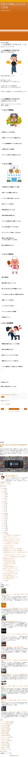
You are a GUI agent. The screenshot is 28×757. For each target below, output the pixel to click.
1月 (5, 511)
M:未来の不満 (4, 733)
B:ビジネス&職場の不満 (6, 722)
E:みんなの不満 (4, 725)
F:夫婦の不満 (4, 727)
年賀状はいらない (7, 565)
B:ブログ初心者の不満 (6, 723)
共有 (3, 396)
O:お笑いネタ (4, 739)
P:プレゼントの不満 (5, 740)
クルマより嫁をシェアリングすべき (11, 570)
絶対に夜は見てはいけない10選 (10, 573)
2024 (4, 488)
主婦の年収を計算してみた (9, 560)
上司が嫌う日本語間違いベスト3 (11, 566)
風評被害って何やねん (8, 547)
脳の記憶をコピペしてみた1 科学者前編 (13, 550)
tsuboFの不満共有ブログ (12, 476)
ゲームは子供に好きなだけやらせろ (11, 541)
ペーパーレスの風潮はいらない (10, 571)
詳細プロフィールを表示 (5, 483)
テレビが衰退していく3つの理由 (11, 543)
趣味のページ (4, 747)
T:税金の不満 (4, 742)
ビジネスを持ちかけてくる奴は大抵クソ (12, 535)
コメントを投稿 (5, 404)
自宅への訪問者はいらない (9, 575)
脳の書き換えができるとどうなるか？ (12, 540)
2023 (4, 491)
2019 (4, 532)
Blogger (16, 755)
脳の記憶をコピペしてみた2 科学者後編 (13, 548)
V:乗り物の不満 (4, 744)
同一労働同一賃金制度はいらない (11, 577)
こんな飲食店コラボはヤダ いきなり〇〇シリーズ (15, 554)
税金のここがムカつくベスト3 (10, 568)
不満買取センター (5, 749)
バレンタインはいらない (9, 545)
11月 (5, 494)
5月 (5, 506)
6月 (5, 504)
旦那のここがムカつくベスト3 (10, 536)
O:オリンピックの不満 (6, 737)
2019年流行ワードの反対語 (10, 563)
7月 (5, 499)
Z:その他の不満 (4, 745)
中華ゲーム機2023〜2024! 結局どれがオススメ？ (12, 621)
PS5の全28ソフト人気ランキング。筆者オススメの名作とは (14, 711)
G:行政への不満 (4, 728)
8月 (5, 498)
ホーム (14, 408)
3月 (5, 526)
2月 (5, 510)
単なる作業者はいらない (9, 578)
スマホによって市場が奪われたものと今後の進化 (14, 556)
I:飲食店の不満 (4, 730)
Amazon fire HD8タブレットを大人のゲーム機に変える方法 (14, 674)
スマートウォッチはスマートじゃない (12, 538)
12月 (5, 493)
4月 (5, 489)
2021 (4, 501)
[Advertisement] (14, 26)
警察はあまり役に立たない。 (10, 558)
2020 (4, 513)
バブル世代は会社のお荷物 (9, 561)
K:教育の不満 (4, 732)
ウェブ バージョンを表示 (14, 411)
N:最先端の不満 (4, 735)
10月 (5, 496)
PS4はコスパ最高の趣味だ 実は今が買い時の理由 (12, 647)
